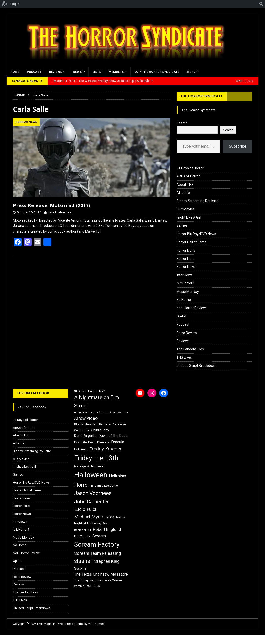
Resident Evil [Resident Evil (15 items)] (82, 530)
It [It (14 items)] (92, 485)
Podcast (34, 72)
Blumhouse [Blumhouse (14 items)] (119, 424)
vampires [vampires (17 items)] (96, 580)
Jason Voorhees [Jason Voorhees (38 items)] (93, 493)
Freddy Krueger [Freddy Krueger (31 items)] (105, 449)
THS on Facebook (33, 393)
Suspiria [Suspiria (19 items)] (80, 568)
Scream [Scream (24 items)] (99, 536)
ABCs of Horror (188, 176)
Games (182, 225)
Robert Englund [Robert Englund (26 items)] (107, 529)
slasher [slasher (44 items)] (83, 561)
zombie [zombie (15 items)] (79, 586)
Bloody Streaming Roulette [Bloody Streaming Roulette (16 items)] (92, 424)
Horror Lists (185, 259)
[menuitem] (4, 4)
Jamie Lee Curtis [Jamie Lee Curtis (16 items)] (106, 485)
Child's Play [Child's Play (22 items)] (100, 430)
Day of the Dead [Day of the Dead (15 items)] (84, 442)
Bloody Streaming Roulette (197, 201)
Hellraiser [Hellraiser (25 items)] (117, 476)
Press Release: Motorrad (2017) (51, 205)
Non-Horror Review (191, 308)
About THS (185, 185)
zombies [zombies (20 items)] (93, 586)
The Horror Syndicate (201, 96)
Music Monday (188, 292)
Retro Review (187, 333)
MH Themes (96, 624)
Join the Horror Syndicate (156, 72)
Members (116, 72)
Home (14, 72)
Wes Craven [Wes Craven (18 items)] (113, 580)
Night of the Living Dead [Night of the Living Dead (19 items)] (92, 523)
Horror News (186, 267)
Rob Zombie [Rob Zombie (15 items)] (82, 536)
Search (182, 123)
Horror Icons (186, 250)
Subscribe (237, 146)
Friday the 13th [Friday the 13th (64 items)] (96, 458)
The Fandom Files (190, 349)
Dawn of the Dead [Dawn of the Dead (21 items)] (113, 435)
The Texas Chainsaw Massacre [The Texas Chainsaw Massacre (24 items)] (101, 574)
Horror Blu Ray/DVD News (196, 234)
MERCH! (192, 72)
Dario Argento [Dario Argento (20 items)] (85, 436)
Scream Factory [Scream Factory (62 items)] (97, 544)
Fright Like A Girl (189, 217)
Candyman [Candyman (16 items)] (81, 430)
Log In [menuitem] (14, 4)
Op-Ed (181, 316)
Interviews (185, 275)
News (77, 72)
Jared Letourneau (60, 212)
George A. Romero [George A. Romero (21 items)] (89, 466)
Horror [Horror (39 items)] (81, 485)
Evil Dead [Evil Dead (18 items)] (80, 449)
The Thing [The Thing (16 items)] (81, 580)
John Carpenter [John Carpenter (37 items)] (91, 501)
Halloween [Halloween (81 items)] (90, 475)
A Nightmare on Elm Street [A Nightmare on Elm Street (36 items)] (96, 401)
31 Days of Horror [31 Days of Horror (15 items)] (85, 391)
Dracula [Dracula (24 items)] (117, 442)
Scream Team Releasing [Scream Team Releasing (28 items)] (97, 553)
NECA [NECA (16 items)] (110, 517)
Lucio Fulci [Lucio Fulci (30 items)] (85, 509)
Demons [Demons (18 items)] (103, 442)
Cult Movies (185, 209)
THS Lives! (185, 357)
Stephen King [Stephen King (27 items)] (107, 561)
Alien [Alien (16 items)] (102, 391)
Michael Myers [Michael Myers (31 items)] (89, 517)
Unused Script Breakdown (197, 366)
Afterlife (183, 193)
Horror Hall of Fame (192, 242)
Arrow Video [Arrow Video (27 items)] (86, 418)
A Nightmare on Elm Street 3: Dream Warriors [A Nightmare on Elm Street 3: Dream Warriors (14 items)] (101, 412)
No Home (184, 300)
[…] (98, 231)
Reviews (55, 72)
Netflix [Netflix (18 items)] (121, 517)
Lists (96, 72)
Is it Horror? (185, 283)
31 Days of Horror (190, 168)
